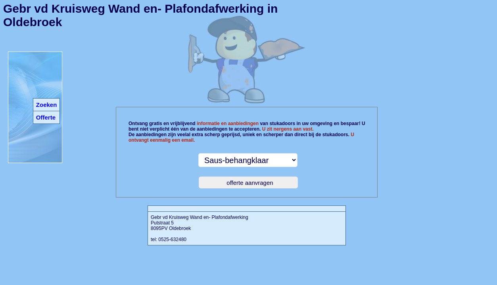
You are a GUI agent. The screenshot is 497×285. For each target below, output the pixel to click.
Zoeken (46, 104)
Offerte (46, 117)
